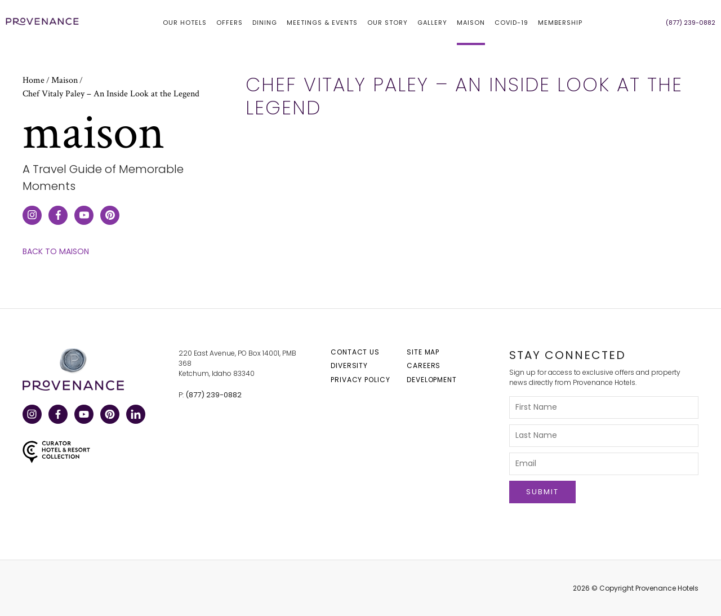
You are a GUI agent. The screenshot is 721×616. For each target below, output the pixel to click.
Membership (560, 22)
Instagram (31, 415)
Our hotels (185, 22)
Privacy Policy (360, 380)
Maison (471, 22)
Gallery (432, 22)
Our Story (387, 22)
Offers (229, 22)
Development (432, 380)
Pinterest (109, 415)
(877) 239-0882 (213, 394)
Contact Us (355, 352)
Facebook (57, 415)
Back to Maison (56, 252)
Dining (264, 22)
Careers (423, 366)
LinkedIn (135, 415)
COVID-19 (511, 22)
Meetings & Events (322, 22)
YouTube (83, 415)
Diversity (349, 366)
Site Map (423, 352)
